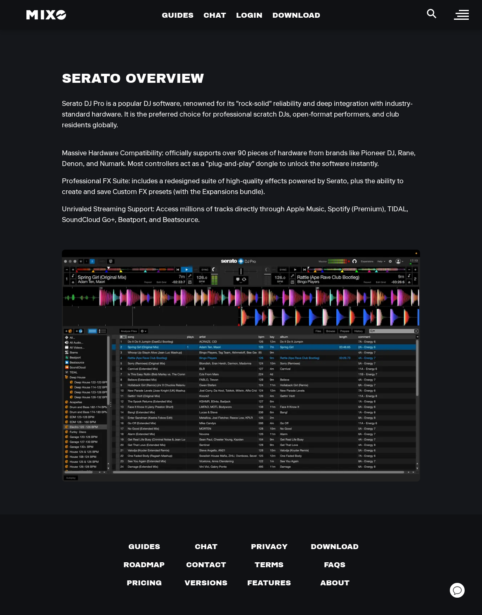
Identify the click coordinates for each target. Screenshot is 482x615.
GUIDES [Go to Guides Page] (178, 15)
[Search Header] (432, 13)
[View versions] (206, 583)
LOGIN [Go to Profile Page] (249, 15)
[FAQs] (334, 565)
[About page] (335, 583)
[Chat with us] (206, 546)
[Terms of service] (269, 565)
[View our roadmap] (144, 565)
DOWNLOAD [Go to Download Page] (296, 15)
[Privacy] (269, 546)
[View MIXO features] (269, 583)
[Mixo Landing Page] (46, 15)
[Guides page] (144, 546)
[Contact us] (206, 565)
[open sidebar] (461, 14)
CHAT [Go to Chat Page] (214, 15)
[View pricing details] (144, 583)
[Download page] (334, 546)
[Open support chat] (457, 590)
